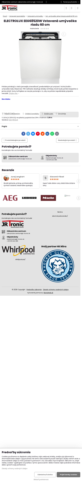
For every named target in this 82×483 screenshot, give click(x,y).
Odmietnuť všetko (45, 475)
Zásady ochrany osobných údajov (56, 289)
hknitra (60, 212)
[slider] (44, 28)
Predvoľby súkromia (34, 289)
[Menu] (77, 8)
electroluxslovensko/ (60, 216)
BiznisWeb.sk (48, 293)
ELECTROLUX (13, 120)
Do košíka (59, 106)
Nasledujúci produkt (67, 140)
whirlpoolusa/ (20, 259)
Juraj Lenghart (18, 176)
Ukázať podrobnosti (41, 480)
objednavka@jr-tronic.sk (15, 239)
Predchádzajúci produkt (15, 140)
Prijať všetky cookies (68, 475)
